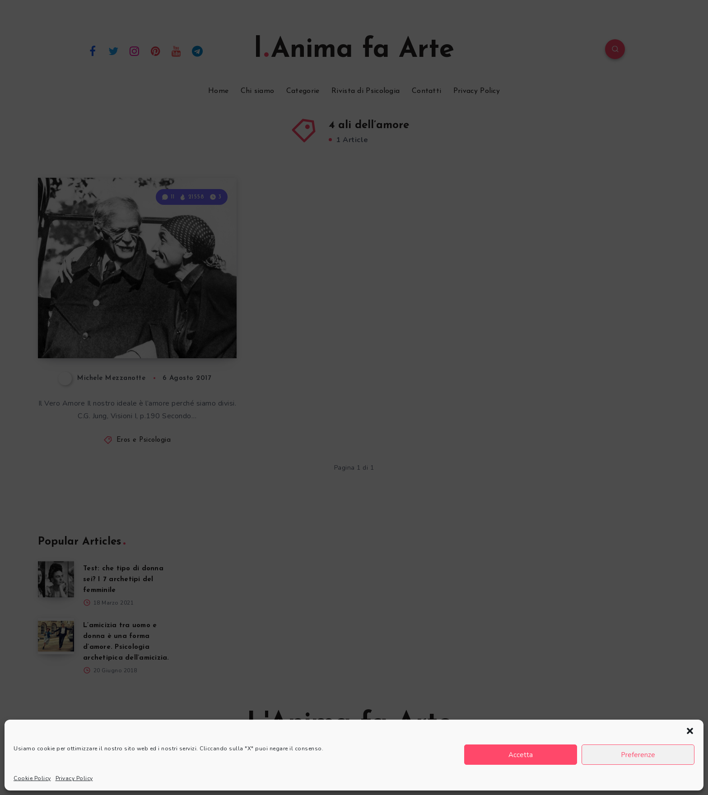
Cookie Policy (32, 778)
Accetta (520, 754)
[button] (689, 730)
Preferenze (638, 754)
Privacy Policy (74, 778)
